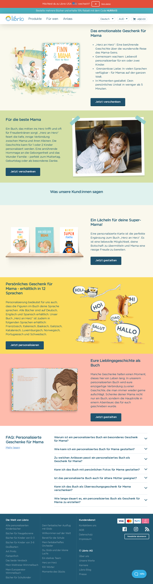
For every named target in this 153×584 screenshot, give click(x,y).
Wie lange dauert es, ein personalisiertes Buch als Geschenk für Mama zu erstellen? (97, 500)
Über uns (84, 556)
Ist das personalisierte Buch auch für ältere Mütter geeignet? (95, 478)
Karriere (83, 565)
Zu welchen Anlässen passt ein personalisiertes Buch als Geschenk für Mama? (92, 459)
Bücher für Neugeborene (19, 533)
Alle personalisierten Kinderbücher (17, 527)
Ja (96, 4)
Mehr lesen (13, 447)
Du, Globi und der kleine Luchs (55, 552)
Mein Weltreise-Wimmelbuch (22, 565)
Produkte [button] (35, 18)
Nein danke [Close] (106, 4)
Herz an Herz (49, 562)
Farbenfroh (12, 556)
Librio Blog (85, 570)
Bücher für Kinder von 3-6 (20, 542)
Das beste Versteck (16, 560)
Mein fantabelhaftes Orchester (53, 544)
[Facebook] (124, 529)
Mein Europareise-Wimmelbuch (16, 571)
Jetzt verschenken (107, 101)
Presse (83, 574)
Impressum (85, 539)
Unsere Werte (87, 561)
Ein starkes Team (51, 558)
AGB (81, 530)
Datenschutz (86, 534)
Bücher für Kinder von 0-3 (20, 538)
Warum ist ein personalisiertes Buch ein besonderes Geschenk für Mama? (96, 439)
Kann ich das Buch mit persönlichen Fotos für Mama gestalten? (97, 469)
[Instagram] (135, 529)
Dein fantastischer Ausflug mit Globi (56, 527)
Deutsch (105, 19)
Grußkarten (12, 547)
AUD (121, 19)
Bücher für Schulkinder (18, 577)
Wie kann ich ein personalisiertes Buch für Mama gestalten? (94, 449)
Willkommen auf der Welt (56, 533)
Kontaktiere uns (87, 525)
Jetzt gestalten (106, 260)
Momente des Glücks (53, 572)
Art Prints (11, 551)
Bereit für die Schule (53, 538)
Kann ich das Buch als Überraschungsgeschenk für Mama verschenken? (92, 488)
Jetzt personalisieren (24, 345)
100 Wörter (48, 567)
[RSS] (145, 529)
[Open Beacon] (139, 574)
